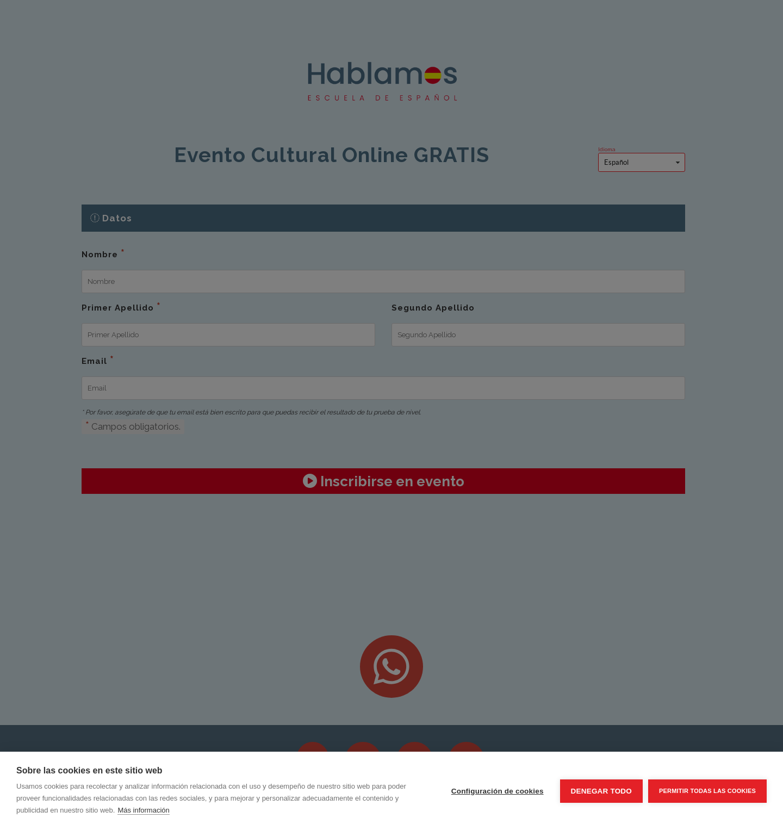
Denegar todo (601, 791)
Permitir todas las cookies (707, 791)
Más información (143, 810)
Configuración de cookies (497, 791)
